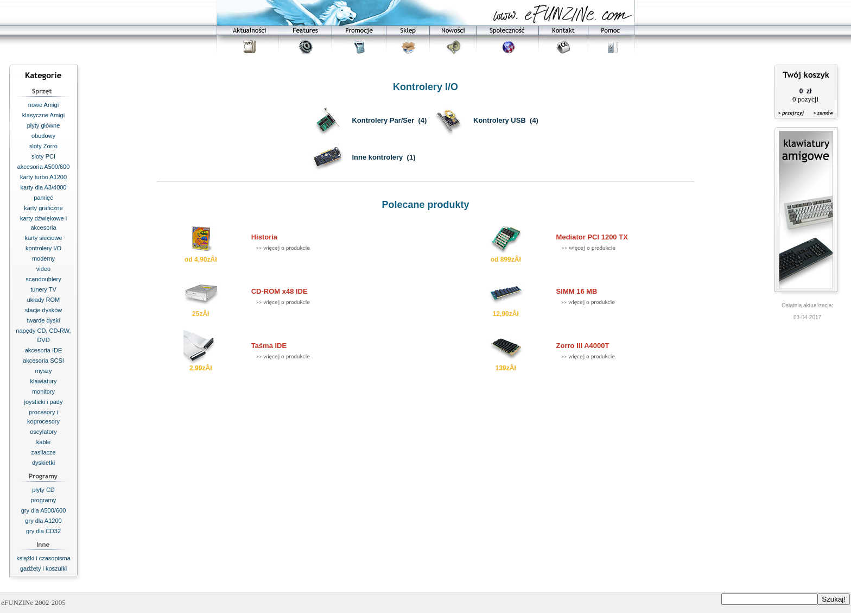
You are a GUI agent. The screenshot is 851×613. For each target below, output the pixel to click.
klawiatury (43, 381)
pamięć (43, 197)
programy (43, 500)
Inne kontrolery (377, 157)
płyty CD (43, 489)
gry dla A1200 (43, 520)
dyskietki (43, 462)
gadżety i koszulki (43, 568)
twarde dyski (43, 320)
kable (43, 442)
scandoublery (43, 279)
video (43, 269)
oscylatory (43, 431)
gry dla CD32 (43, 531)
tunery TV (43, 289)
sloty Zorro (43, 146)
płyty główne (43, 125)
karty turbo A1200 (43, 177)
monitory (43, 391)
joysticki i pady (43, 402)
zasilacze (43, 452)
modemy (43, 258)
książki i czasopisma (43, 558)
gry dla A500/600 (43, 510)
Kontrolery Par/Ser (383, 120)
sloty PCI (43, 156)
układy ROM (43, 299)
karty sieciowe (43, 238)
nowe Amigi (43, 105)
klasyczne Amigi (43, 115)
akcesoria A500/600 (43, 166)
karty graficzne (43, 208)
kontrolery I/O (43, 248)
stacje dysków (43, 310)
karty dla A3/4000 (43, 187)
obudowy (43, 135)
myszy (43, 371)
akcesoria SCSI (43, 360)
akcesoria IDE (43, 350)
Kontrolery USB (499, 120)
